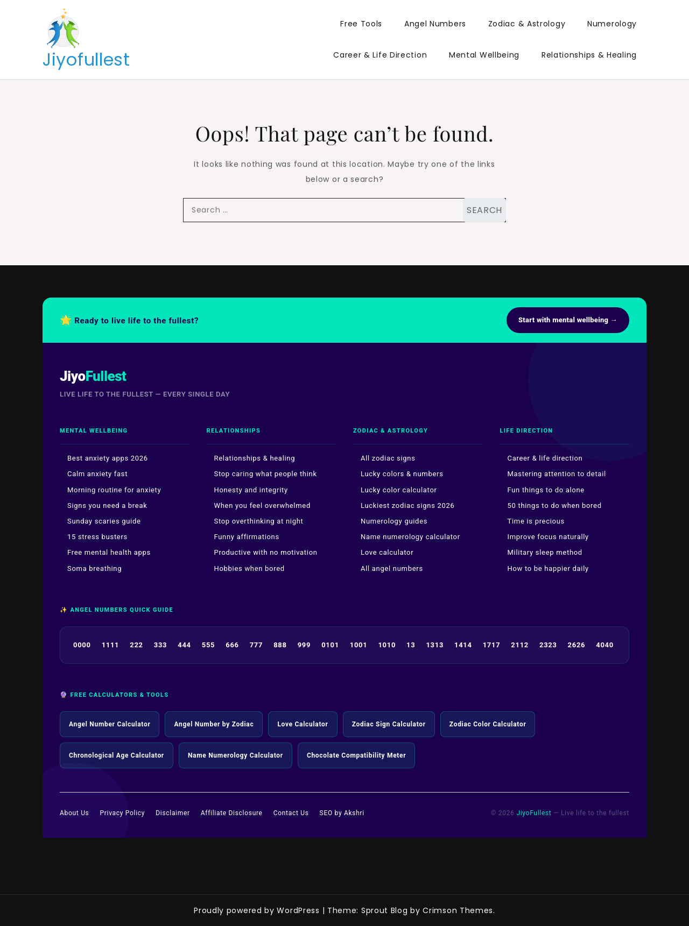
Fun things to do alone (546, 490)
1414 (463, 645)
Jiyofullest (86, 59)
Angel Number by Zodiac (214, 724)
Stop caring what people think (265, 474)
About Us (74, 813)
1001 (359, 645)
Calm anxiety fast (97, 474)
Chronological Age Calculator (116, 755)
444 (184, 645)
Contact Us (291, 813)
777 (256, 645)
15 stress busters (97, 537)
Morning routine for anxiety (114, 490)
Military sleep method (545, 552)
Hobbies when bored (249, 568)
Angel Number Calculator (109, 724)
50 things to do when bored (555, 505)
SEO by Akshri (342, 813)
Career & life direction (545, 458)
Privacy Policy (122, 813)
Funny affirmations (246, 537)
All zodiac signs (388, 458)
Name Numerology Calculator (235, 755)
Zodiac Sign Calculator (389, 724)
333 (160, 645)
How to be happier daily (548, 568)
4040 (605, 645)
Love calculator (387, 552)
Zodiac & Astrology (527, 23)
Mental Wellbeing (484, 55)
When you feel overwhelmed (262, 505)
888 (279, 645)
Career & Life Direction (380, 55)
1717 (492, 645)
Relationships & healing (255, 458)
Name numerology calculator (410, 537)
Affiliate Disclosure (232, 813)
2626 (577, 645)
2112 (520, 645)
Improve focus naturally (548, 537)
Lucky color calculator (399, 490)
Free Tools (361, 23)
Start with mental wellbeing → (567, 320)
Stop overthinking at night (259, 521)
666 (232, 645)
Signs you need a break (107, 505)
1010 (387, 645)
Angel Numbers (435, 23)
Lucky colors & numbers (402, 474)
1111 (110, 645)
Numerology (612, 23)
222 (136, 645)
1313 (435, 645)
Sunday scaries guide (104, 521)
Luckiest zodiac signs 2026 (408, 505)
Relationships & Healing (589, 55)
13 (410, 645)
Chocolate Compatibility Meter (356, 755)
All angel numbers (392, 568)
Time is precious (536, 521)
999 (304, 645)
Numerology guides (394, 521)
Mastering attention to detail (557, 474)
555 (208, 645)
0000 (82, 645)
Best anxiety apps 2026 (107, 458)
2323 (548, 645)
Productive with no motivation (266, 552)
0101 (330, 645)
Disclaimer (173, 813)
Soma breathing (94, 568)
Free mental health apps (109, 552)
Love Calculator (302, 724)
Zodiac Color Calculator (487, 724)
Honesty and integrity (251, 490)
